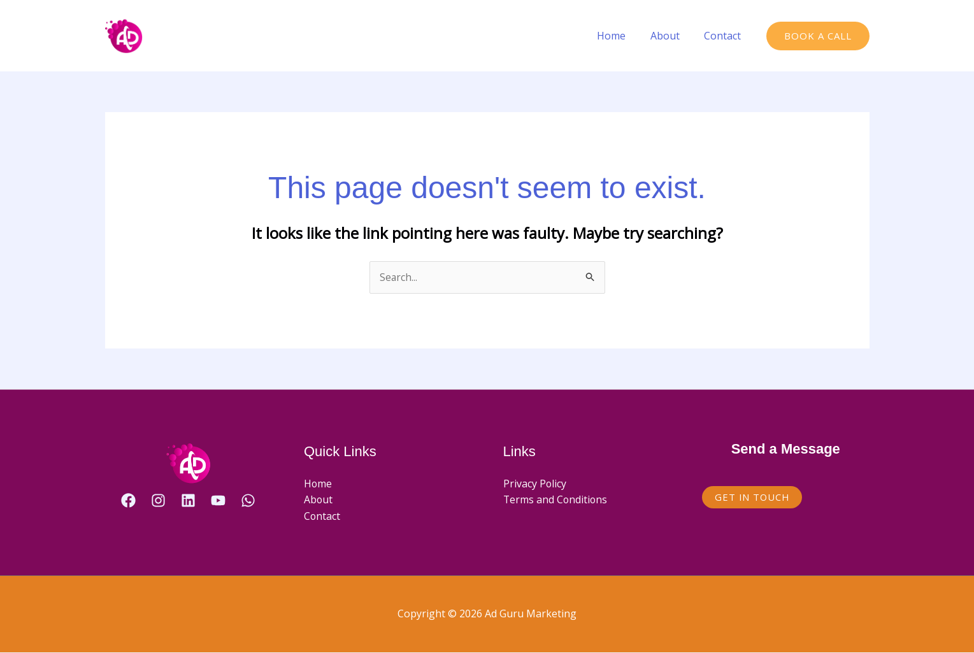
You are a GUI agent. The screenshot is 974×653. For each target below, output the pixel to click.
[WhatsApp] (248, 500)
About (671, 36)
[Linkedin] (188, 500)
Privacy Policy (535, 484)
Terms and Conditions (556, 500)
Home (622, 36)
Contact (724, 36)
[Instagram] (158, 500)
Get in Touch (753, 497)
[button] (818, 36)
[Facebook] (128, 500)
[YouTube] (218, 500)
